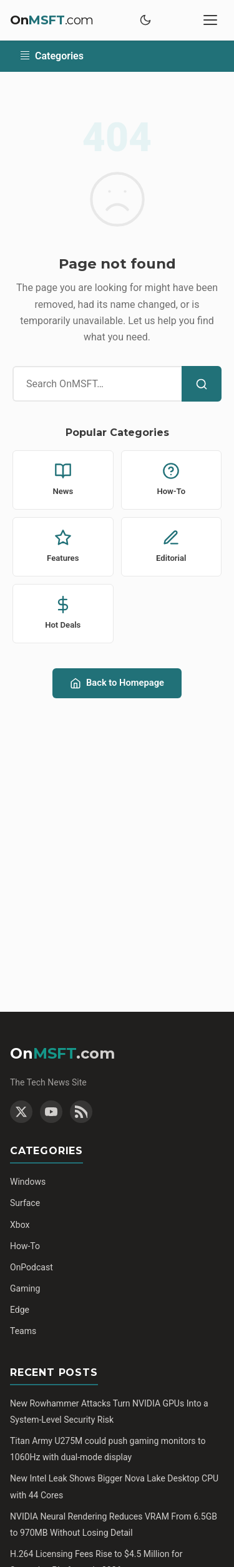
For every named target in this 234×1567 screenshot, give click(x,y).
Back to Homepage (117, 683)
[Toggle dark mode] (145, 19)
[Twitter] (21, 1111)
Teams (23, 1331)
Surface (25, 1203)
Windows (28, 1182)
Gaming (25, 1288)
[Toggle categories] (117, 56)
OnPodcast (31, 1267)
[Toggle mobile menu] (210, 20)
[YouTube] (51, 1111)
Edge (19, 1310)
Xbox (19, 1225)
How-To (25, 1246)
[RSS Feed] (81, 1111)
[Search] (202, 384)
